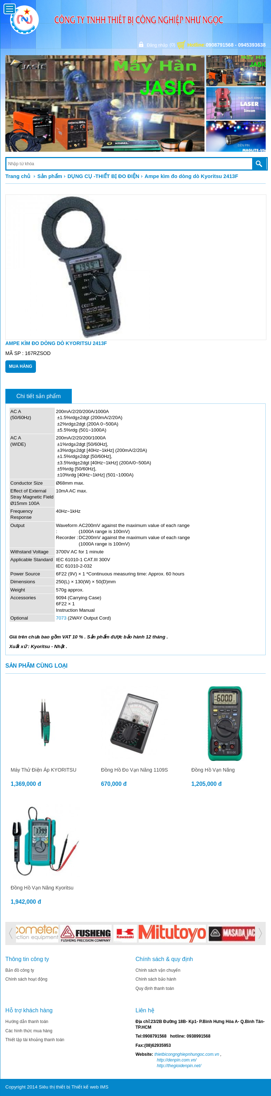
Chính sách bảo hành (156, 979)
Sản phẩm (49, 176)
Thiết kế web (85, 1087)
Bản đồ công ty (19, 970)
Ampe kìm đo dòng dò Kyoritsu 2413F (191, 176)
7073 (61, 618)
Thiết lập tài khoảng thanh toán (34, 1039)
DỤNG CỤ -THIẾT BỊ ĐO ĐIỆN (103, 176)
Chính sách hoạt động (26, 979)
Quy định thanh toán (155, 988)
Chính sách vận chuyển (158, 970)
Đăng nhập (156, 45)
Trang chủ (17, 176)
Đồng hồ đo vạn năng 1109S (134, 770)
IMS (104, 1087)
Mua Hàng (20, 366)
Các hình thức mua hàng (28, 1030)
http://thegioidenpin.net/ (179, 1065)
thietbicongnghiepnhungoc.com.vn (186, 1054)
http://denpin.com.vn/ (176, 1060)
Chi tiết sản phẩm (38, 396)
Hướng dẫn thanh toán (26, 1021)
